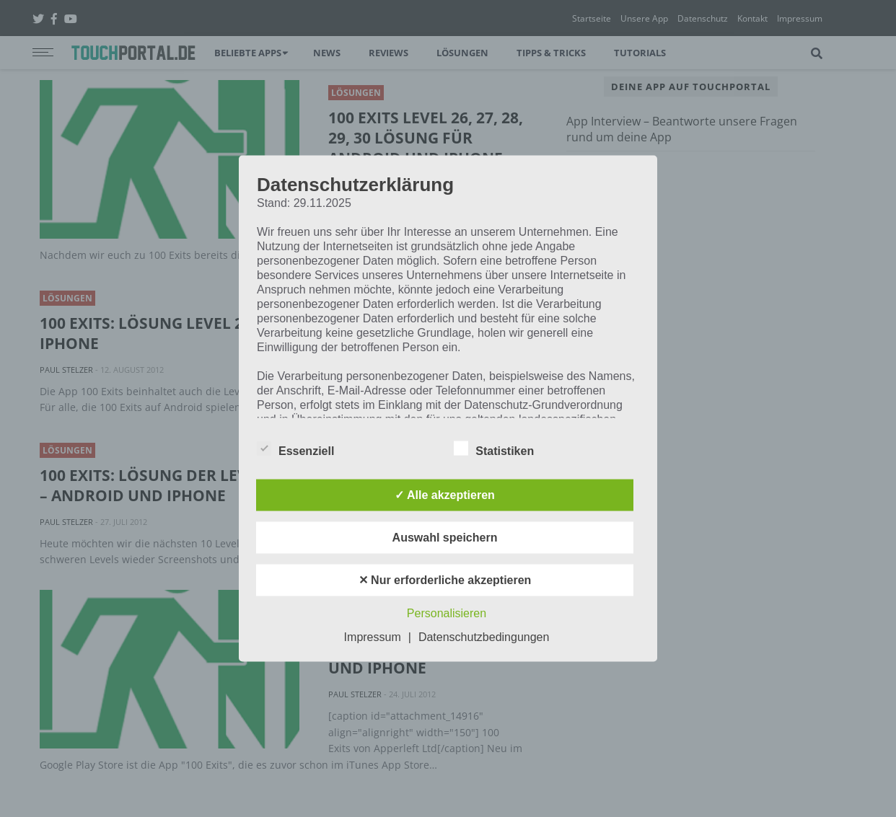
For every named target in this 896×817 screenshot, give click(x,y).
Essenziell (295, 448)
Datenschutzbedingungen (483, 637)
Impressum (372, 637)
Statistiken (494, 448)
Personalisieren (446, 613)
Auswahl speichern (445, 537)
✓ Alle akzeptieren (445, 495)
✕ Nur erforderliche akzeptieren (445, 580)
